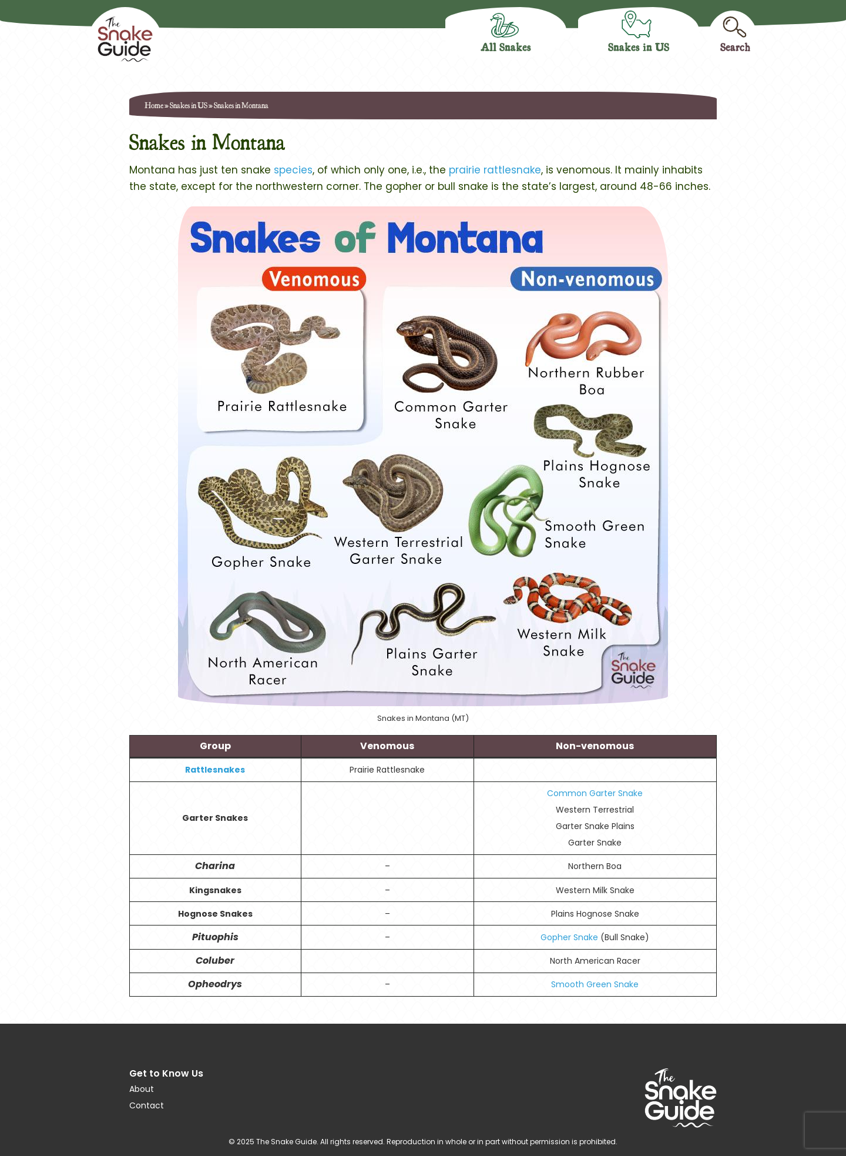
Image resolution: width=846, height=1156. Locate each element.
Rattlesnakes (215, 770)
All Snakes (506, 46)
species (293, 170)
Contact (146, 1105)
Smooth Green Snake (595, 984)
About (141, 1089)
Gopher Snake (569, 937)
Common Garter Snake (595, 793)
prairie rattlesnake (495, 170)
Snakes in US (638, 46)
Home (154, 105)
